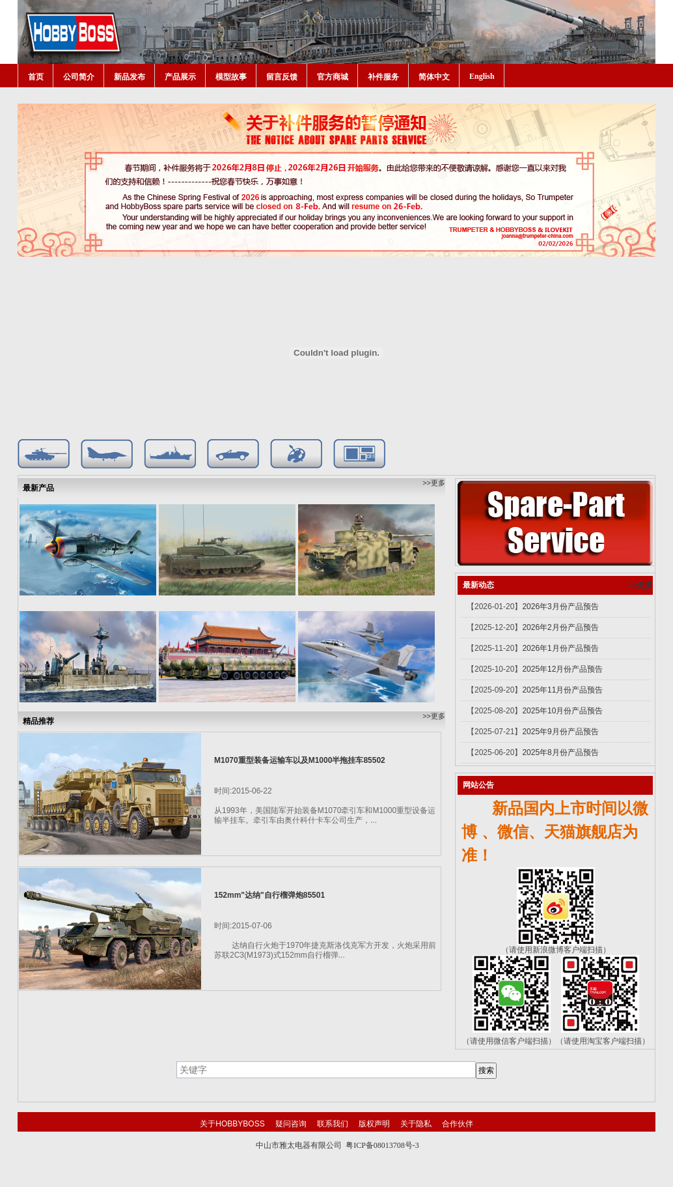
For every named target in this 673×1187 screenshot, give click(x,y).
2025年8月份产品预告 (560, 752)
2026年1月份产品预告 (560, 648)
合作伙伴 (457, 1123)
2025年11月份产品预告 (562, 689)
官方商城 (332, 76)
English (482, 76)
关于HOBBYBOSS (232, 1123)
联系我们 (332, 1123)
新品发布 (129, 76)
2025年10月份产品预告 (562, 710)
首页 (36, 76)
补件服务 (383, 76)
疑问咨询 (291, 1123)
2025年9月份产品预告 (560, 731)
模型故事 (231, 76)
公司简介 (78, 76)
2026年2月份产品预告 (560, 627)
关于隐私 (416, 1123)
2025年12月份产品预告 (562, 669)
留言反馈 (281, 76)
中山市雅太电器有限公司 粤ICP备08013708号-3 (337, 1145)
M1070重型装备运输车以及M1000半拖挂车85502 (299, 760)
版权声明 (374, 1123)
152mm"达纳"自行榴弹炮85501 (269, 895)
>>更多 (433, 483)
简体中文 (434, 76)
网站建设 (363, 1157)
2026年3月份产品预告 (560, 606)
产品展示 (180, 76)
